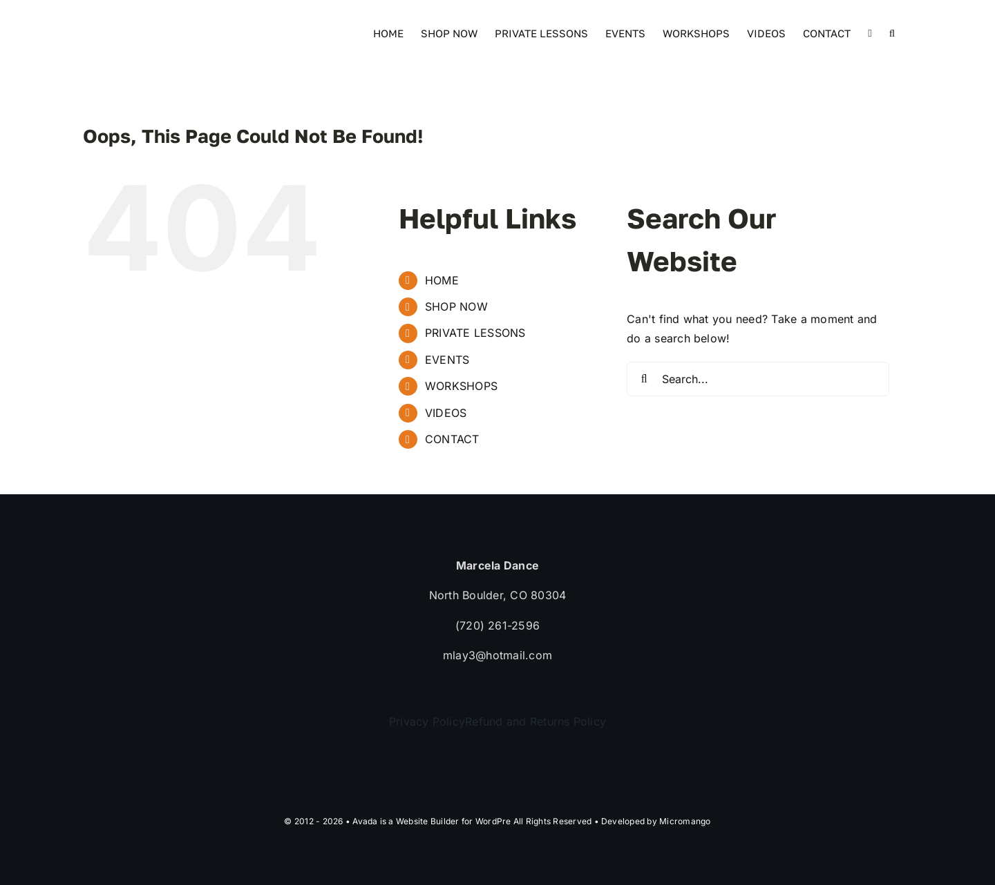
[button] (892, 32)
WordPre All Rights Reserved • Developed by (567, 821)
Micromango (684, 821)
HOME (442, 280)
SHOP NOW (456, 306)
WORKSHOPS (461, 386)
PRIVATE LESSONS (475, 333)
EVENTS (447, 360)
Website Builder (427, 821)
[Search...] (758, 379)
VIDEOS (445, 413)
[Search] (644, 379)
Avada (364, 821)
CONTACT (452, 439)
